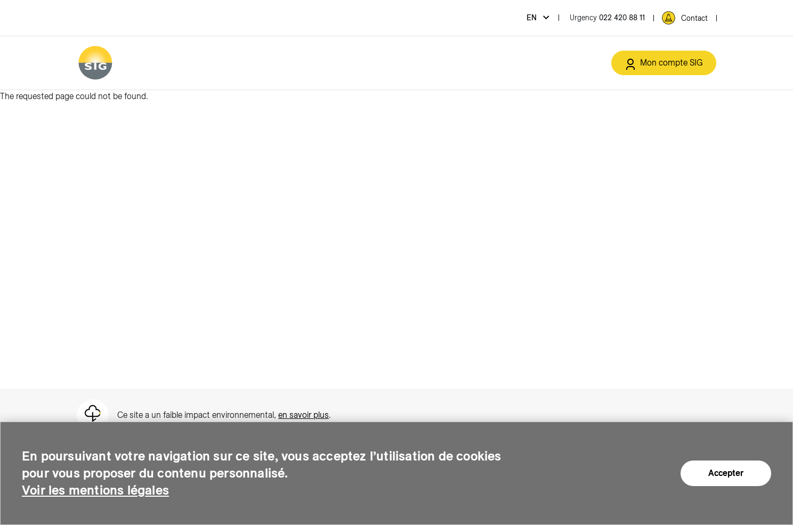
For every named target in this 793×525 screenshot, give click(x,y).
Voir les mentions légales (95, 490)
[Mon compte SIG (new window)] (663, 63)
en (533, 17)
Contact (694, 18)
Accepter (725, 473)
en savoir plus (303, 415)
